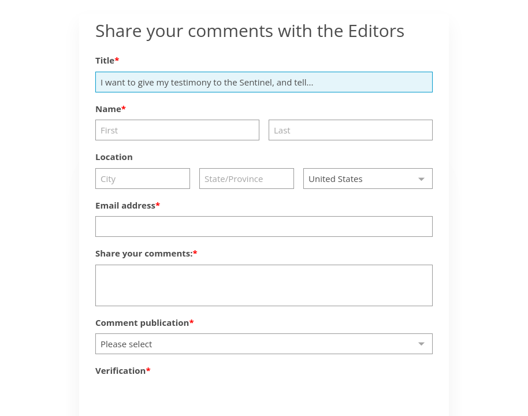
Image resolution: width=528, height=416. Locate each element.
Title (104, 60)
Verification (120, 370)
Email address (125, 205)
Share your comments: (144, 253)
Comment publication (142, 322)
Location (114, 156)
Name (108, 108)
